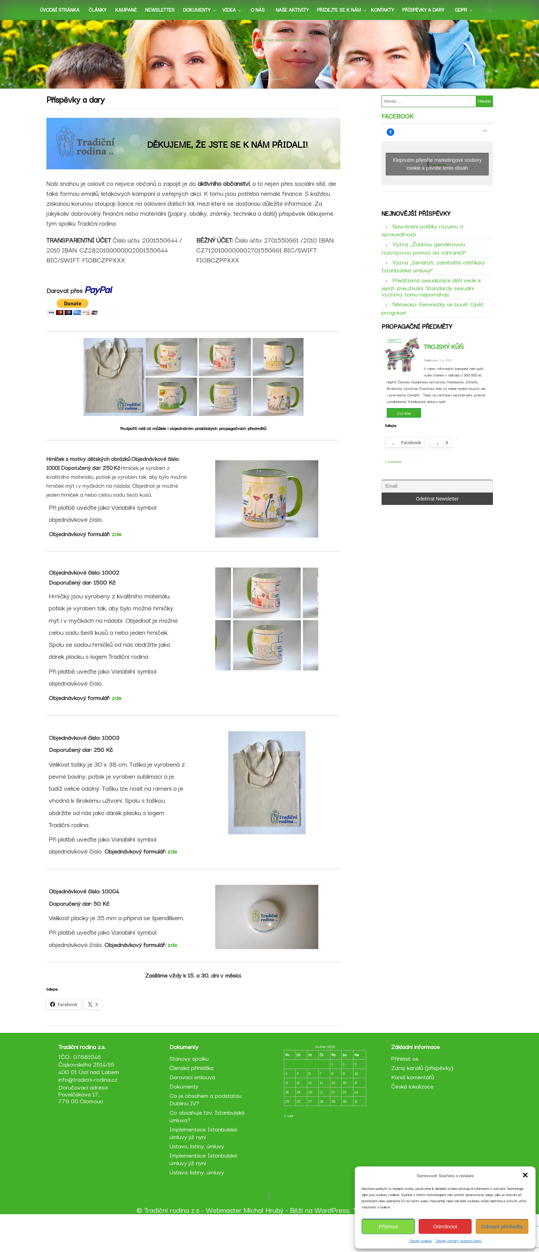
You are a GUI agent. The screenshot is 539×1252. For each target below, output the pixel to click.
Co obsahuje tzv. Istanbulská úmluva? (208, 1150)
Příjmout (388, 1226)
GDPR (461, 9)
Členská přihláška (193, 1102)
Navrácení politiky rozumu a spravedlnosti (422, 242)
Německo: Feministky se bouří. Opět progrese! (432, 320)
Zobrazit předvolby (502, 1226)
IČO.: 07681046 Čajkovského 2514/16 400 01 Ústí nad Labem (91, 1098)
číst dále (404, 432)
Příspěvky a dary (423, 9)
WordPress (332, 1244)
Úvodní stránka (59, 9)
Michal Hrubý (264, 1244)
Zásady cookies (420, 1240)
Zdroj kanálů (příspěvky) (421, 1102)
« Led (288, 1150)
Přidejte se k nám (339, 9)
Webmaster (224, 1244)
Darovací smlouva (194, 1111)
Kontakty (382, 9)
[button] (525, 1175)
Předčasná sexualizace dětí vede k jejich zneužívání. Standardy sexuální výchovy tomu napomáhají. (431, 299)
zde (119, 543)
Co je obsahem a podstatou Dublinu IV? (207, 1133)
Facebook (398, 122)
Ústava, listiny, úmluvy (198, 1180)
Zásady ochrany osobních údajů (459, 1240)
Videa (229, 9)
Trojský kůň (443, 365)
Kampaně (126, 9)
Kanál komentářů (411, 1111)
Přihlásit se (403, 1092)
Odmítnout (445, 1226)
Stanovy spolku (190, 1092)
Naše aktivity (292, 9)
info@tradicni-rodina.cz (90, 1113)
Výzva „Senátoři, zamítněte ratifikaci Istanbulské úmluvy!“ (433, 278)
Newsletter (160, 9)
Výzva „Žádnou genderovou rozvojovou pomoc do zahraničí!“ (424, 260)
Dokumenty (196, 9)
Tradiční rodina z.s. (269, 28)
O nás (258, 9)
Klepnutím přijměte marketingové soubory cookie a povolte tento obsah (437, 170)
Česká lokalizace (411, 1120)
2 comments (393, 480)
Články (97, 9)
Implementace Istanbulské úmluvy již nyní (205, 1167)
